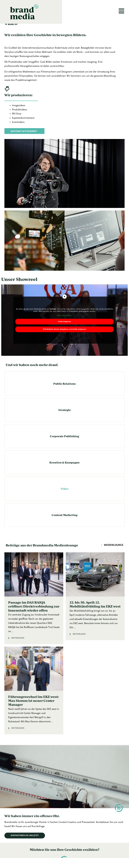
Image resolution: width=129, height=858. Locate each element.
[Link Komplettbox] (33, 606)
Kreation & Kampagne (64, 470)
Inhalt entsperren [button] (64, 329)
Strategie (64, 418)
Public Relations (64, 391)
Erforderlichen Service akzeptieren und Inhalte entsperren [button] (64, 337)
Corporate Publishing (64, 444)
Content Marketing (64, 523)
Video (64, 496)
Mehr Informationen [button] (64, 323)
